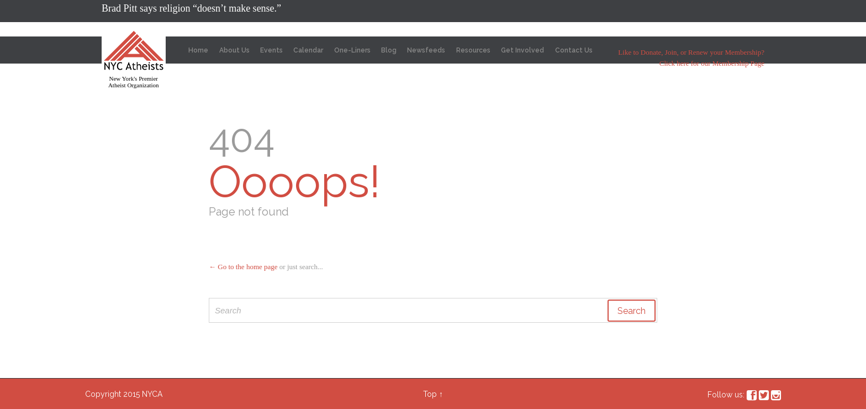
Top (430, 394)
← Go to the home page (243, 267)
